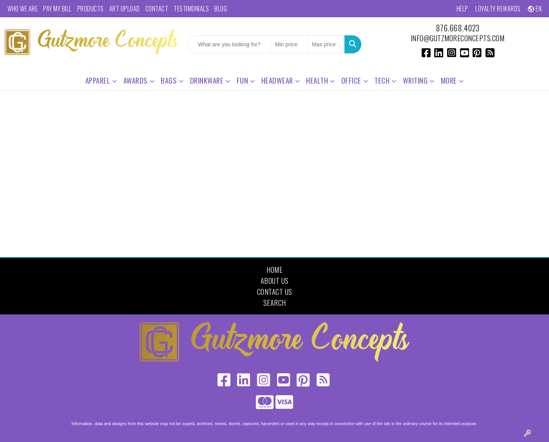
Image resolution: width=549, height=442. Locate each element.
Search (274, 302)
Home (274, 269)
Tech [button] (382, 80)
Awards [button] (135, 80)
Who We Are (22, 8)
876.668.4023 (458, 28)
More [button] (449, 80)
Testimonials (191, 8)
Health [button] (317, 80)
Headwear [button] (277, 80)
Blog (220, 8)
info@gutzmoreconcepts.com (458, 38)
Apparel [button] (98, 80)
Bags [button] (169, 80)
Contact (157, 8)
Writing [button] (415, 80)
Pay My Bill (57, 8)
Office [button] (351, 80)
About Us (275, 280)
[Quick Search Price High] (326, 44)
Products (90, 8)
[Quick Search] (229, 44)
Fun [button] (242, 80)
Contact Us (274, 291)
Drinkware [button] (207, 80)
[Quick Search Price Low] (289, 44)
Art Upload (124, 8)
